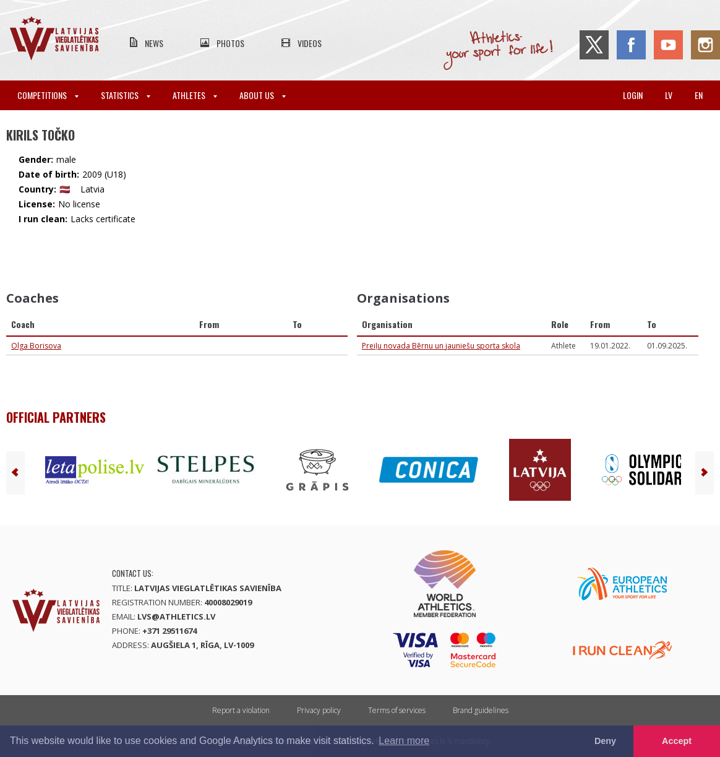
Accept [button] (677, 741)
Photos (230, 43)
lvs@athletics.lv (176, 616)
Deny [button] (605, 741)
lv (668, 95)
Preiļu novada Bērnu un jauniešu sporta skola (441, 345)
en (699, 95)
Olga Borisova (36, 345)
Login (633, 95)
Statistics (125, 95)
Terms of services (397, 710)
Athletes (195, 95)
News (154, 43)
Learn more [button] (404, 740)
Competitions (48, 95)
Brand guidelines (480, 710)
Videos (310, 43)
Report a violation (241, 710)
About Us (262, 95)
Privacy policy (319, 710)
